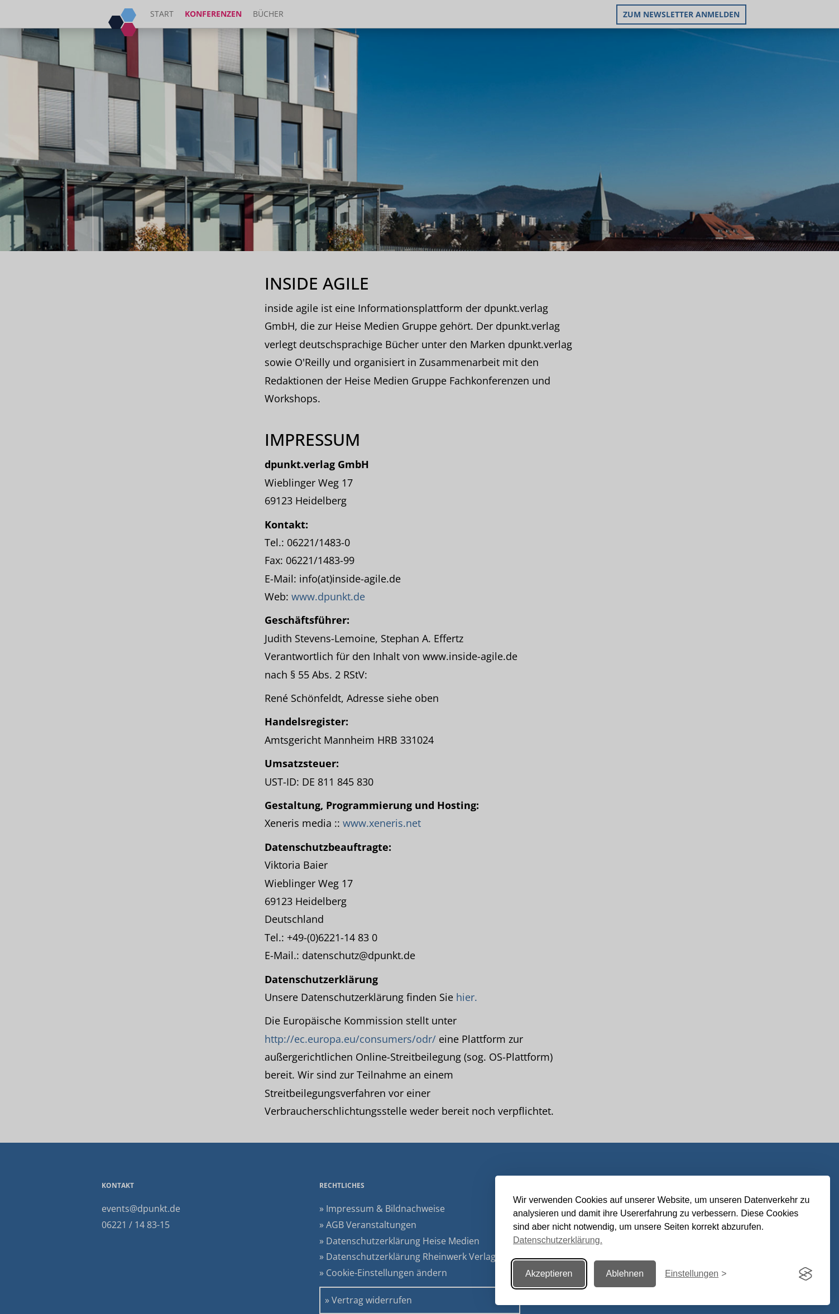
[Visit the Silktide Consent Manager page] (805, 1274)
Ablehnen (625, 1273)
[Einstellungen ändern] (695, 1274)
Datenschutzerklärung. (557, 1240)
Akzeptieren (549, 1273)
